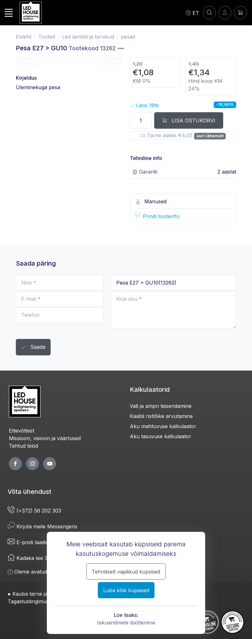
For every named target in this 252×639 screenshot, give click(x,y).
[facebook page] (15, 463)
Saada (33, 347)
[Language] (192, 13)
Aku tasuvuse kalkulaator (160, 436)
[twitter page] (32, 463)
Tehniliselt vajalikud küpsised (126, 571)
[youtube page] (49, 463)
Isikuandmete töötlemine (126, 622)
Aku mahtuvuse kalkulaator (163, 426)
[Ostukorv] (240, 12)
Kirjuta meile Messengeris (42, 526)
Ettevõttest (21, 430)
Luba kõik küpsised (126, 590)
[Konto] (209, 12)
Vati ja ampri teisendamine (161, 406)
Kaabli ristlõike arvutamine (161, 416)
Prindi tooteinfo (161, 216)
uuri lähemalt (210, 135)
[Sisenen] (224, 12)
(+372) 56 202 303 (34, 510)
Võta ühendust (29, 491)
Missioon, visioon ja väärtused (45, 438)
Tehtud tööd (23, 446)
